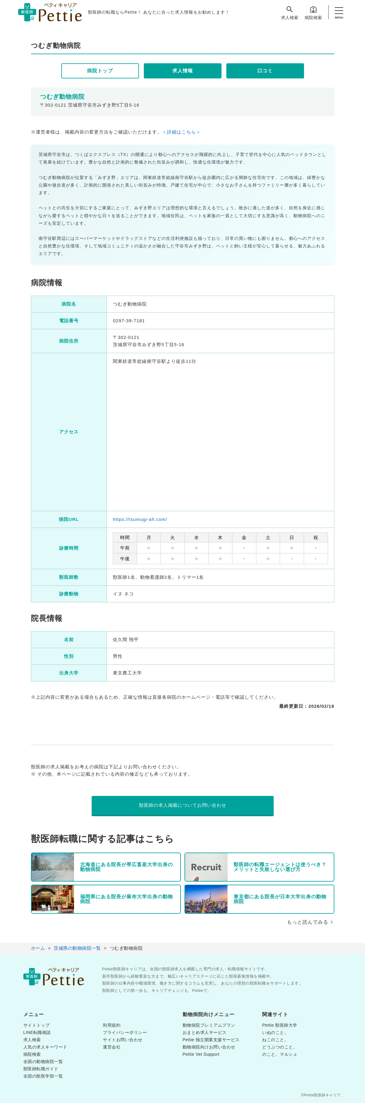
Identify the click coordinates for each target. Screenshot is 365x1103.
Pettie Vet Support (201, 1054)
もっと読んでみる (307, 922)
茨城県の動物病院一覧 (77, 948)
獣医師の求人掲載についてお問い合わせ (182, 805)
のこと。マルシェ (279, 1054)
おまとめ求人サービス (205, 1032)
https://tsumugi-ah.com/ (140, 519)
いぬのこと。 (275, 1032)
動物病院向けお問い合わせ (209, 1047)
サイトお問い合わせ (123, 1039)
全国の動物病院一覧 (43, 1061)
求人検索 (290, 12)
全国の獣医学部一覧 (43, 1076)
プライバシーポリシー (125, 1032)
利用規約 (111, 1025)
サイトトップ (36, 1025)
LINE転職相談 (37, 1032)
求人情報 (182, 70)
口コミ (265, 70)
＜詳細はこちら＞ (181, 131)
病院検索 (313, 12)
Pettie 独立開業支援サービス (211, 1039)
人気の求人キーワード (45, 1047)
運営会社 (111, 1047)
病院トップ (100, 70)
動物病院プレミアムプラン (209, 1025)
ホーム (38, 948)
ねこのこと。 (275, 1039)
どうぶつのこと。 (279, 1047)
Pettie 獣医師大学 (279, 1025)
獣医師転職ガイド (41, 1068)
